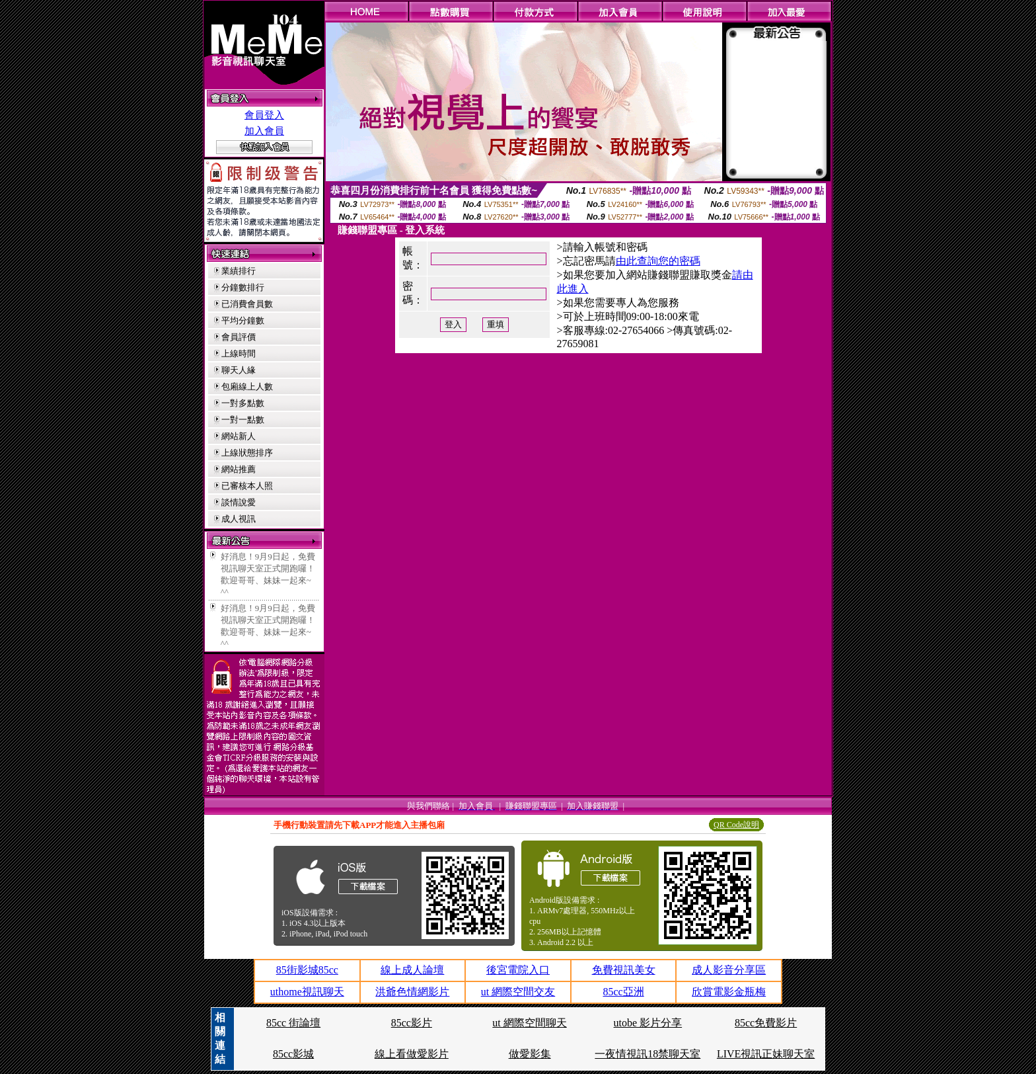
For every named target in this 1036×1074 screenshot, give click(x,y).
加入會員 (264, 131)
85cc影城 (293, 1053)
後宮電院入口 (518, 969)
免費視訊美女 (623, 969)
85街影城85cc (307, 969)
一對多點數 (242, 403)
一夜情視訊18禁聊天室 (647, 1053)
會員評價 (238, 337)
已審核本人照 (247, 486)
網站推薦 (238, 469)
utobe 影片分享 (648, 1022)
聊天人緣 (238, 370)
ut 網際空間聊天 (529, 1022)
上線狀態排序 (247, 453)
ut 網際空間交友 (518, 991)
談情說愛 (238, 502)
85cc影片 (411, 1022)
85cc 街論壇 (293, 1022)
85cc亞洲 (623, 991)
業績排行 (238, 271)
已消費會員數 (247, 304)
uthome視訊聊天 (307, 991)
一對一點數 (242, 420)
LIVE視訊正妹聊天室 (766, 1053)
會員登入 (264, 115)
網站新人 (238, 436)
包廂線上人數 (247, 387)
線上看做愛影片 (412, 1053)
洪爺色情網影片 (412, 991)
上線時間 (238, 353)
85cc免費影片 (766, 1022)
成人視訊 (238, 519)
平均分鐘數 (242, 320)
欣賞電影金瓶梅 (729, 991)
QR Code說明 (736, 824)
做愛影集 (530, 1053)
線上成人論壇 (412, 969)
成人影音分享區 (729, 969)
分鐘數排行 (242, 287)
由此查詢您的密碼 (658, 261)
